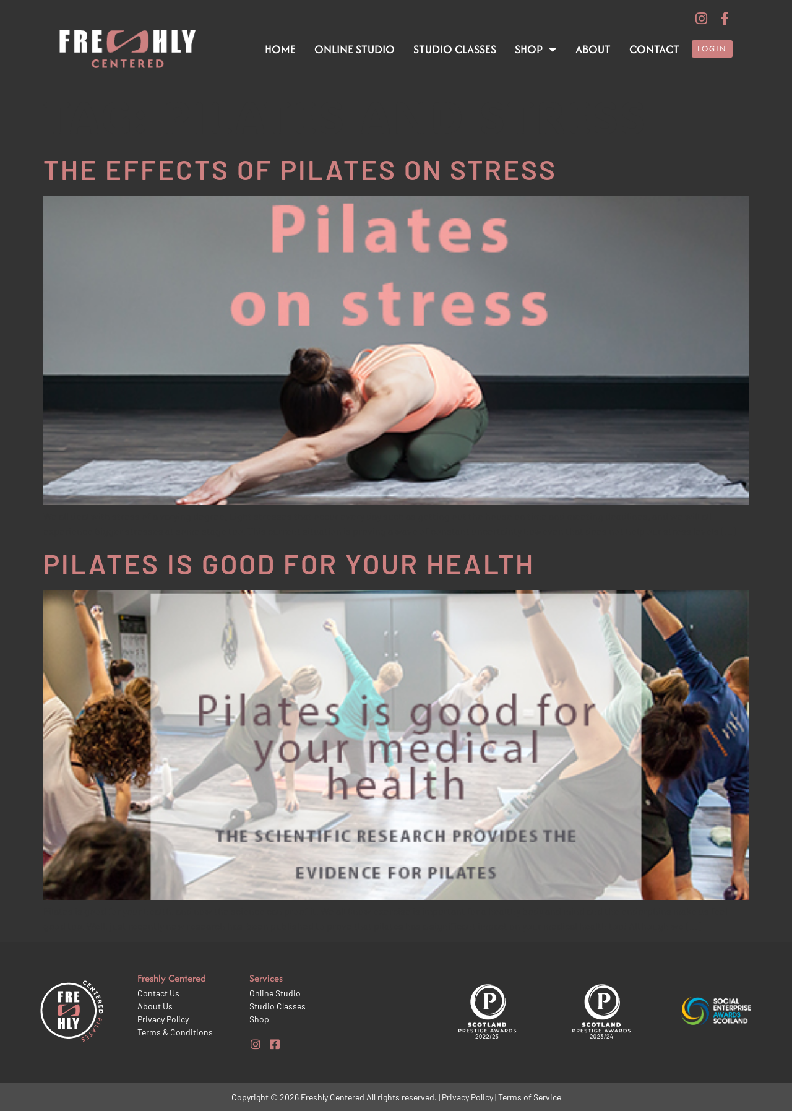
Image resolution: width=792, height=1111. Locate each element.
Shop (536, 49)
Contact (654, 49)
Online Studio (354, 49)
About (593, 49)
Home (280, 49)
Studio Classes (454, 49)
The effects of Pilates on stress (300, 169)
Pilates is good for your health (289, 563)
